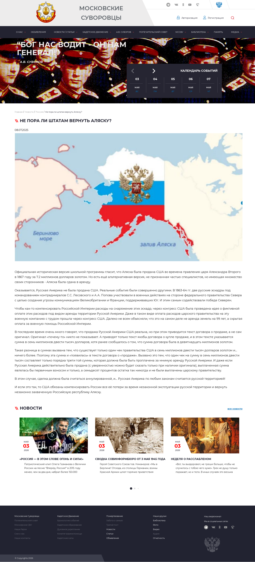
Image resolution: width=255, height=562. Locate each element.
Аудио (156, 534)
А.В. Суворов (123, 32)
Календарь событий (199, 67)
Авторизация (189, 17)
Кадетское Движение (68, 516)
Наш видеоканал (212, 516)
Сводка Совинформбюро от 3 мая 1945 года (130, 459)
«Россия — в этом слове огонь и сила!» (51, 459)
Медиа (235, 32)
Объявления (38, 32)
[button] (127, 95)
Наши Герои (20, 529)
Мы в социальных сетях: (216, 521)
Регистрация (215, 17)
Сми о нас (19, 534)
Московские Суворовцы (101, 13)
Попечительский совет (153, 32)
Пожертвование (114, 516)
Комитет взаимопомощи (69, 534)
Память (218, 32)
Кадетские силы (65, 538)
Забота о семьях (114, 521)
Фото (155, 525)
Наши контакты (22, 538)
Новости (110, 529)
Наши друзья (159, 516)
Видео (156, 529)
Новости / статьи (64, 32)
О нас (19, 32)
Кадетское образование (69, 525)
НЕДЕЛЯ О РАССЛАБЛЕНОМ (191, 459)
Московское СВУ (23, 525)
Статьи (109, 534)
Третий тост (112, 525)
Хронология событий (68, 521)
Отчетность (159, 538)
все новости (235, 408)
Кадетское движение (95, 32)
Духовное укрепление (68, 529)
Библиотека (198, 32)
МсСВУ (179, 32)
